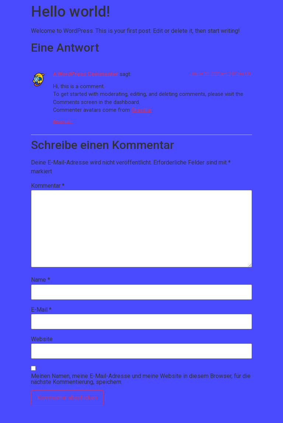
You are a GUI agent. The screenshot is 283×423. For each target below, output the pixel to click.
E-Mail (41, 310)
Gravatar (142, 110)
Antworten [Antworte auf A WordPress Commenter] (63, 121)
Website (42, 339)
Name (40, 280)
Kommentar (47, 186)
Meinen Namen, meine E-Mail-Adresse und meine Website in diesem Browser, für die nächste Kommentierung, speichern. (141, 379)
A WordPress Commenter (85, 74)
